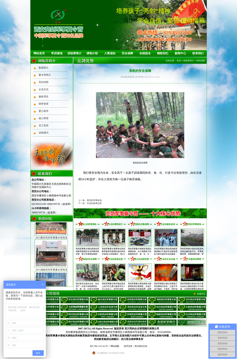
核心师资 (44, 118)
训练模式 (44, 132)
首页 (179, 60)
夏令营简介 (45, 75)
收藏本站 (201, 294)
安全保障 (127, 53)
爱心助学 (44, 111)
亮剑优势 (44, 82)
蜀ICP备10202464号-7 (100, 346)
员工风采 (44, 125)
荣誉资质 (44, 104)
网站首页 (39, 53)
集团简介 (44, 67)
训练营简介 (74, 53)
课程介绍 (92, 53)
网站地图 (115, 346)
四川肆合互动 (140, 346)
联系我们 (198, 53)
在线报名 (145, 53)
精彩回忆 (162, 53)
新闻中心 (180, 53)
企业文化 (44, 89)
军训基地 (56, 53)
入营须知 (109, 53)
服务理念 (44, 96)
